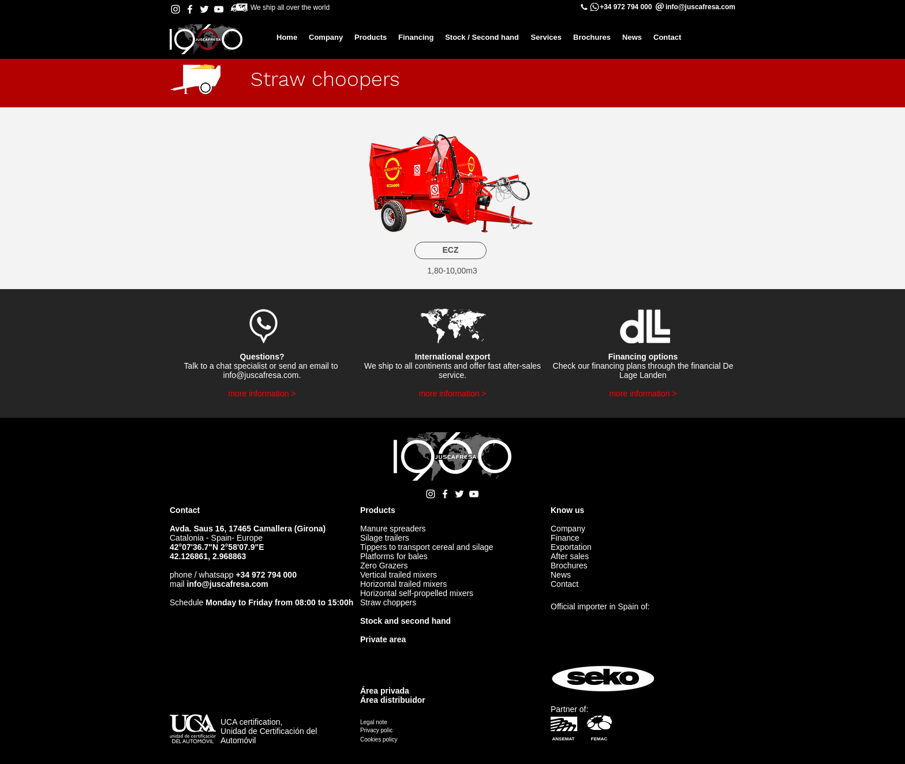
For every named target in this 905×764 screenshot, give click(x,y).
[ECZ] (450, 250)
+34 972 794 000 (626, 7)
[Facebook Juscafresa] (190, 9)
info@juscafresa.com (261, 375)
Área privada (384, 690)
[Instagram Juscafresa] (175, 9)
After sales (570, 556)
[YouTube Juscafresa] (219, 9)
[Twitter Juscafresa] (204, 9)
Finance (565, 537)
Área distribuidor (392, 700)
